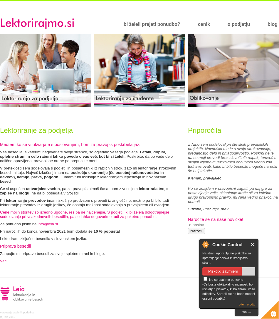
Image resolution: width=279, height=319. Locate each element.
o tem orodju (247, 304)
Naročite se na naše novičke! (215, 219)
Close (253, 244)
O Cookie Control (205, 244)
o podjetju (239, 24)
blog (273, 24)
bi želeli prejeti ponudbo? (152, 24)
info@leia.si (48, 224)
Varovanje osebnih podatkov (17, 312)
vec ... (246, 311)
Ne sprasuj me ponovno (223, 279)
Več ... (5, 261)
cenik (204, 24)
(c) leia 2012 (7, 316)
